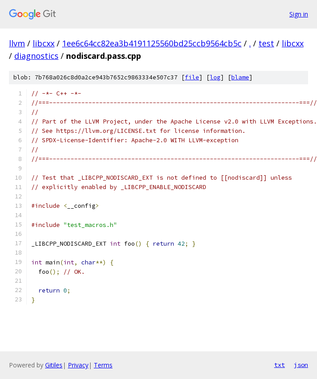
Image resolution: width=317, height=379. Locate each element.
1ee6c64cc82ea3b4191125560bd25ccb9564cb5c (152, 43)
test (266, 43)
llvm (17, 43)
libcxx (43, 43)
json (301, 365)
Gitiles (54, 365)
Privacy (78, 365)
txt (279, 365)
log (215, 77)
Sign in (298, 14)
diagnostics (36, 55)
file (192, 77)
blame (240, 77)
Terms (103, 365)
